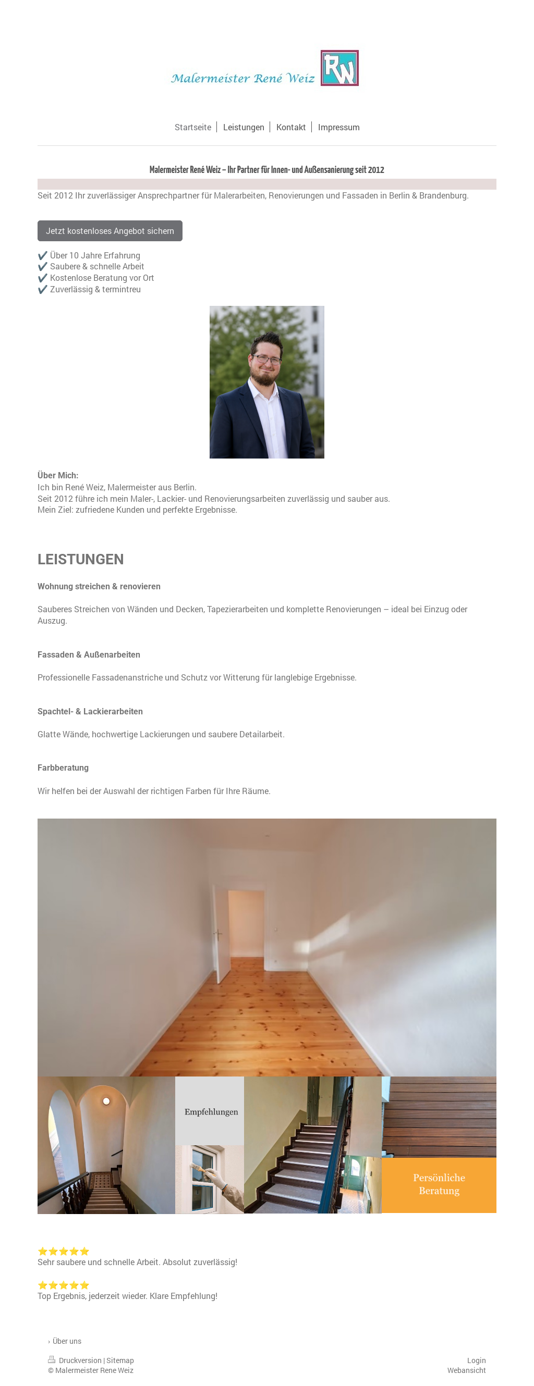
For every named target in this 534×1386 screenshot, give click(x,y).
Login (476, 1360)
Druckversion (75, 1360)
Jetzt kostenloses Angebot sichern (110, 230)
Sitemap (120, 1360)
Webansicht (466, 1370)
